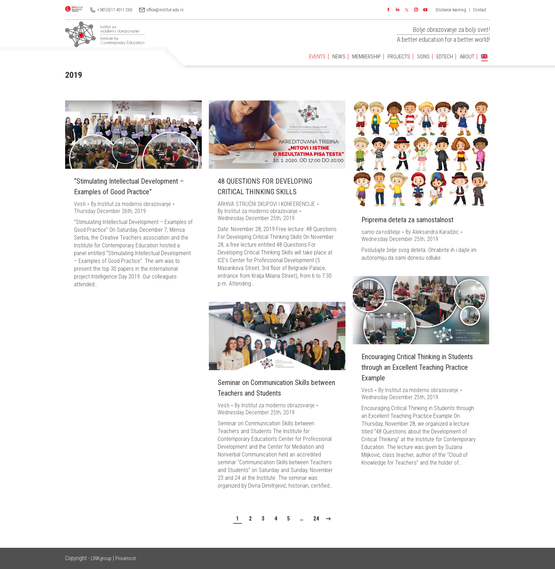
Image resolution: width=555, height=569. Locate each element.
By (131, 204)
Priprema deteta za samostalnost (407, 219)
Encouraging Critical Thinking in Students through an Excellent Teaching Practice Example (417, 367)
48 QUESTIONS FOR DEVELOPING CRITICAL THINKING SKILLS (265, 186)
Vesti (80, 204)
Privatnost (125, 558)
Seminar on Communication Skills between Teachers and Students (276, 387)
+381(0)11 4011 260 (114, 9)
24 (316, 518)
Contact (479, 9)
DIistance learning (451, 9)
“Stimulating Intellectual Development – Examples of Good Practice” (129, 186)
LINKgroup (101, 558)
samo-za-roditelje (380, 232)
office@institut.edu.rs (165, 9)
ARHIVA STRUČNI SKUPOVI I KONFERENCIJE (266, 204)
